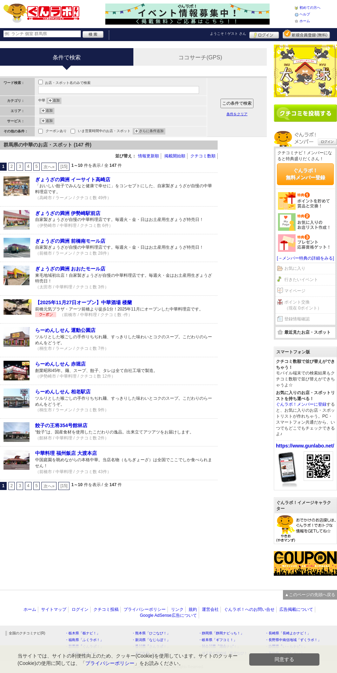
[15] (63, 166)
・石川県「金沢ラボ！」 (84, 653)
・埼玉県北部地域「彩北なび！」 (224, 653)
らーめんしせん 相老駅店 (63, 391)
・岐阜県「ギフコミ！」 (217, 640)
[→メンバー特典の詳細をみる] (305, 258)
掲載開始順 (174, 155)
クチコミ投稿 (106, 609)
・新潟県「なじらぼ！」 (151, 640)
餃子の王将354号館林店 (61, 425)
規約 (193, 609)
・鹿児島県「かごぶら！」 (153, 653)
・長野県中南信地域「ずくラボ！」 (293, 640)
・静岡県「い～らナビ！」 (286, 646)
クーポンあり (56, 131)
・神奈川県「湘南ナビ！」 (219, 646)
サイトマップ (53, 609)
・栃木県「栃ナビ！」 (82, 633)
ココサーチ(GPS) (200, 57)
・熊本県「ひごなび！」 (151, 633)
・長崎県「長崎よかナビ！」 (288, 633)
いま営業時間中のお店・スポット (104, 131)
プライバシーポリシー (145, 609)
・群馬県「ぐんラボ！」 (84, 646)
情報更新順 (148, 155)
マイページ (294, 290)
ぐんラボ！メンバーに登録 (301, 404)
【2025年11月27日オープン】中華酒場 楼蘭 (83, 302)
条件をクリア (236, 114)
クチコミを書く (305, 113)
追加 (56, 100)
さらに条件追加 (151, 131)
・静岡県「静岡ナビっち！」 (221, 633)
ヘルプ (304, 14)
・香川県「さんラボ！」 (151, 646)
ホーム (304, 21)
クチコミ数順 (203, 155)
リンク (177, 609)
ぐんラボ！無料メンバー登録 (305, 174)
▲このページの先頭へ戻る (310, 594)
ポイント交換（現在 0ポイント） (303, 305)
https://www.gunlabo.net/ (305, 446)
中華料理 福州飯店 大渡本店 (66, 453)
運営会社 (210, 609)
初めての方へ (310, 7)
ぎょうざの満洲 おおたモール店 (70, 269)
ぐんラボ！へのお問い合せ (249, 609)
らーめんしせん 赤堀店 (60, 364)
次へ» (49, 166)
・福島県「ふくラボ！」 (84, 640)
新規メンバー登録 (306, 34)
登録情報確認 (297, 318)
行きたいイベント (301, 279)
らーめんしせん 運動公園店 (65, 330)
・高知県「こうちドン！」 (286, 653)
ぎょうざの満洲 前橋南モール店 (70, 241)
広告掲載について (296, 609)
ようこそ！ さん (228, 33)
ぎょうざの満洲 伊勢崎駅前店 (67, 213)
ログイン (264, 34)
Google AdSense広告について (168, 615)
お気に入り (294, 268)
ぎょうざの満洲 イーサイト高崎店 (72, 179)
